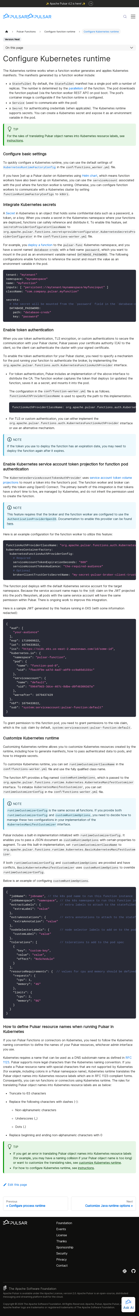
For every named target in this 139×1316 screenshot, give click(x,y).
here (10, 523)
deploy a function (40, 245)
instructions (15, 140)
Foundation (64, 1223)
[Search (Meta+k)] (125, 16)
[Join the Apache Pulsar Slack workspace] (125, 1272)
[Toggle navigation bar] (133, 16)
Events (61, 1229)
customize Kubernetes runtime (100, 1163)
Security (62, 1253)
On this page (14, 48)
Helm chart (89, 176)
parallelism (76, 88)
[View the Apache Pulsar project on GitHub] (133, 1272)
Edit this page (15, 1185)
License (61, 1235)
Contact (62, 1265)
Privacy (61, 1259)
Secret (10, 213)
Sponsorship (64, 1247)
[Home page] (6, 31)
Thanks (61, 1241)
